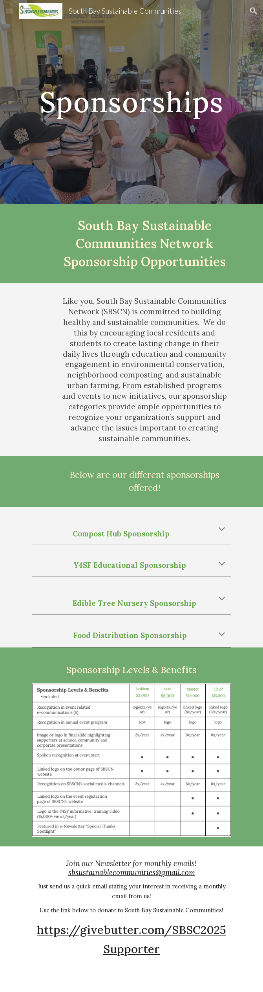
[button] (9, 11)
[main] (131, 102)
